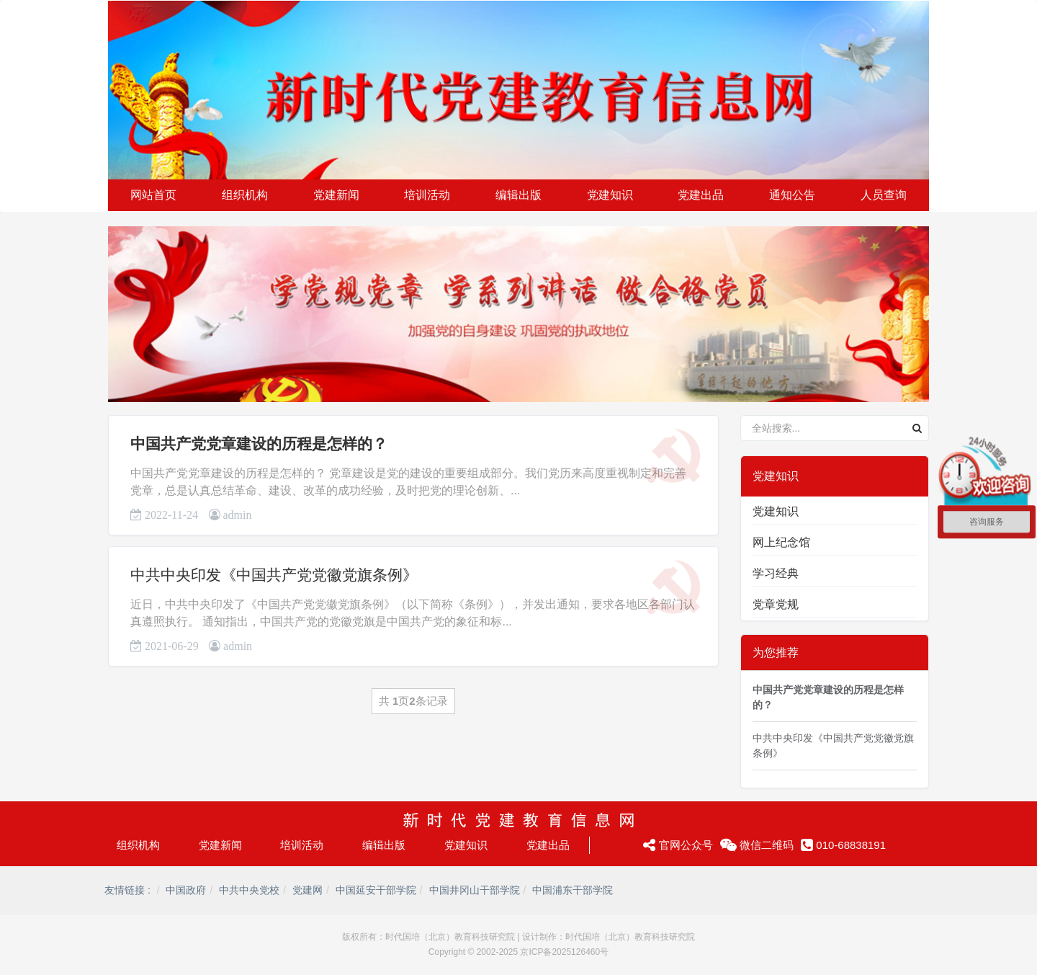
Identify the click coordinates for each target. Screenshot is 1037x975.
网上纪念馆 (781, 542)
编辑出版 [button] (518, 195)
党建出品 (548, 845)
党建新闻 (220, 845)
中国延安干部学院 (376, 890)
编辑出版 (383, 845)
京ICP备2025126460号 (564, 952)
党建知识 (776, 511)
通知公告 (792, 195)
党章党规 (776, 604)
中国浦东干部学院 (572, 890)
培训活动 (301, 845)
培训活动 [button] (427, 195)
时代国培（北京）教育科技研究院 (450, 937)
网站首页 (153, 195)
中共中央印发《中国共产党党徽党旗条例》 (274, 574)
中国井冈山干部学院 (474, 890)
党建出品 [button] (701, 195)
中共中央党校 (249, 890)
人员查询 (884, 195)
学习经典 (776, 573)
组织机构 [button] (245, 195)
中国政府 (186, 890)
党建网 (307, 890)
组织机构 (138, 845)
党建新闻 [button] (336, 195)
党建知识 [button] (610, 195)
